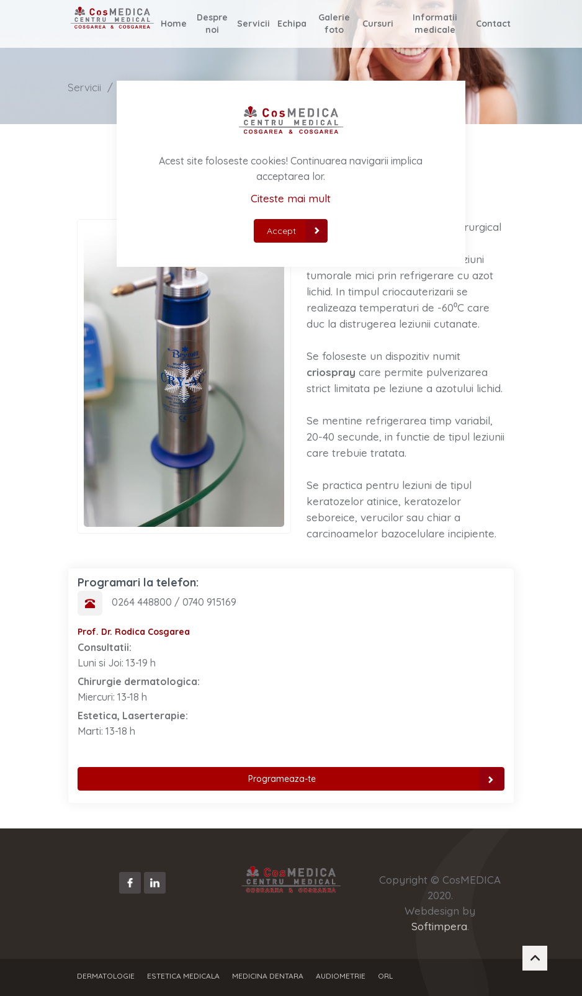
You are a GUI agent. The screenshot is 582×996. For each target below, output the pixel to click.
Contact (493, 23)
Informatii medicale (434, 23)
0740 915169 (209, 602)
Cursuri (377, 23)
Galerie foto (334, 23)
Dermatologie (106, 975)
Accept (297, 231)
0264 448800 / (147, 602)
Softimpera (439, 926)
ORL (385, 975)
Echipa (292, 23)
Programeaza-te (376, 779)
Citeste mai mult (291, 198)
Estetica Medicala (183, 975)
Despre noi (212, 23)
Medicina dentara (267, 975)
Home (174, 23)
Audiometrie (340, 975)
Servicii (253, 23)
